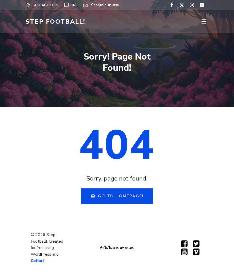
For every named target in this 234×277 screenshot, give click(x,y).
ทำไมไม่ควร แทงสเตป (117, 247)
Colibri (37, 261)
